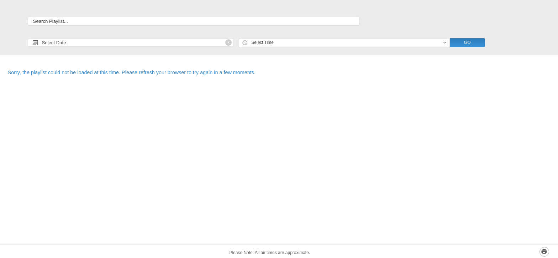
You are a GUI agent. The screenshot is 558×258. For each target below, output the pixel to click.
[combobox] (344, 43)
